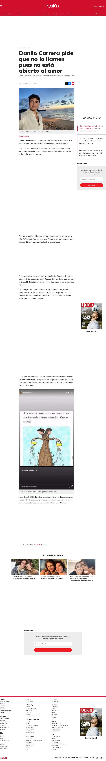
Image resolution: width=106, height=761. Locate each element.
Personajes (3, 724)
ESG (27, 749)
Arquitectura (56, 729)
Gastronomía (4, 718)
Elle (1, 733)
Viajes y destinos (5, 722)
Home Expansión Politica (34, 740)
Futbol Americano (32, 725)
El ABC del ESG (56, 747)
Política (54, 705)
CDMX (53, 712)
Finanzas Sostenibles (59, 744)
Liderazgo (3, 748)
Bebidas (2, 720)
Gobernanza (56, 740)
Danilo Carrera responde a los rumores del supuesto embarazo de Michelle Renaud (81, 579)
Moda (38, 14)
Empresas (29, 738)
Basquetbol (30, 727)
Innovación (55, 745)
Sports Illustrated (32, 720)
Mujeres (3, 744)
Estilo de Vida (4, 727)
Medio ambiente (56, 736)
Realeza (19, 14)
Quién (2, 700)
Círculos (29, 14)
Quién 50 (97, 14)
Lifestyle (29, 731)
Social (54, 738)
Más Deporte (30, 729)
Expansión (30, 736)
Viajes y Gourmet (5, 711)
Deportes (29, 710)
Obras (28, 747)
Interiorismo (56, 731)
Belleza (46, 14)
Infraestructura (57, 727)
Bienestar (3, 725)
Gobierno (55, 706)
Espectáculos (8, 14)
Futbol (28, 721)
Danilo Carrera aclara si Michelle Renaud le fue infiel (51, 578)
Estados (54, 714)
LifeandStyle (56, 701)
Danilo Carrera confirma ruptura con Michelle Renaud (23, 578)
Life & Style (30, 705)
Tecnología (29, 745)
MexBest (3, 716)
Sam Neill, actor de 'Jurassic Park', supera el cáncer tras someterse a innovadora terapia (91, 140)
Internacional (30, 744)
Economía (29, 742)
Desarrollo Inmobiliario (60, 725)
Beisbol (28, 723)
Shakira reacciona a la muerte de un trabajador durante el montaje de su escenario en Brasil (91, 153)
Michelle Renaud (40, 545)
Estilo (28, 706)
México (54, 708)
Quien (97, 757)
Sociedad (55, 718)
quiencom (102, 757)
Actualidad (4, 746)
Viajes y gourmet (58, 14)
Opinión (28, 699)
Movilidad (55, 742)
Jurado (2, 729)
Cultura (70, 14)
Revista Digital (99, 6)
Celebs (2, 738)
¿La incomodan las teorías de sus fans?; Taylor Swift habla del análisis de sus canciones (91, 128)
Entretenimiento (31, 708)
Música (28, 714)
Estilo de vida (4, 740)
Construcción (56, 723)
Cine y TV (28, 712)
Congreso (55, 710)
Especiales (29, 701)
